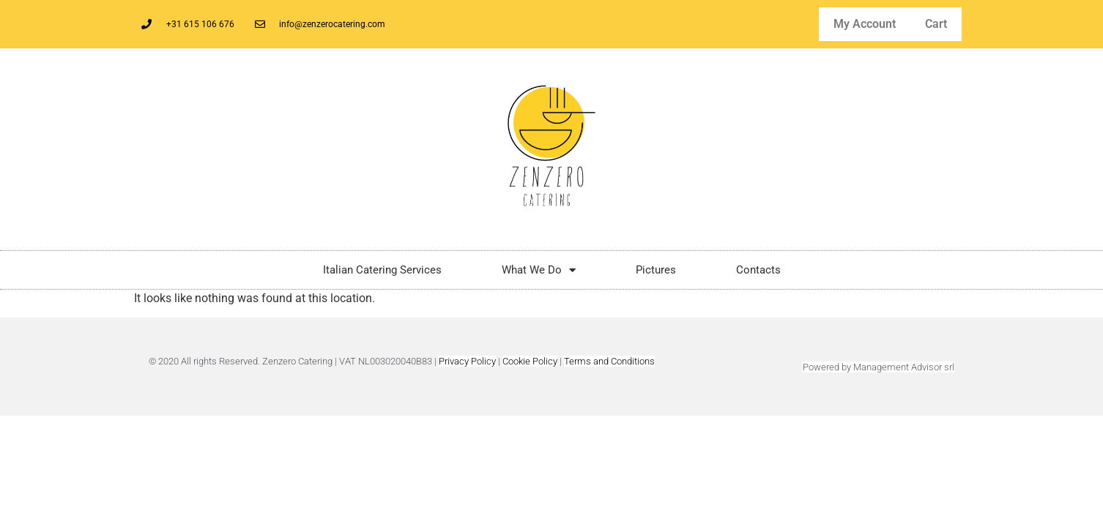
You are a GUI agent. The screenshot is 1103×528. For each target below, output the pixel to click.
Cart (936, 24)
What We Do (539, 270)
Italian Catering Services (382, 269)
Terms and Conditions (609, 361)
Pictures (656, 269)
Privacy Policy (467, 361)
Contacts (758, 269)
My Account (864, 24)
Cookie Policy (529, 361)
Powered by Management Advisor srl (878, 367)
